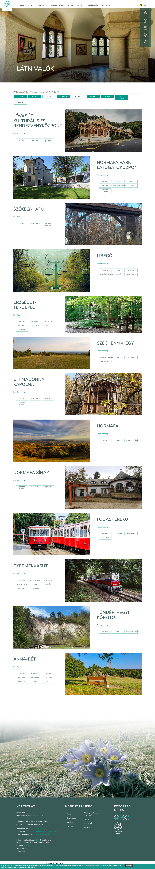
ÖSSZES (20, 103)
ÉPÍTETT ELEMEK (121, 97)
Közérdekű (88, 823)
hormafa (22, 678)
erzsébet (35, 322)
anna (35, 682)
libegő (118, 274)
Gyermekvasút (30, 566)
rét (48, 682)
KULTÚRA (93, 97)
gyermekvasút (22, 584)
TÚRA (49, 97)
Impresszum (88, 827)
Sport (118, 182)
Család (105, 182)
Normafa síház (31, 473)
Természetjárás (119, 186)
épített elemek (48, 141)
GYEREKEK (63, 97)
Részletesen (19, 133)
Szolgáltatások (57, 5)
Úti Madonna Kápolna (29, 382)
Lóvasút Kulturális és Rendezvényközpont (37, 121)
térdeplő (48, 322)
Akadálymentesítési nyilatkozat (91, 814)
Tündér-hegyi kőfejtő (113, 615)
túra (118, 357)
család (131, 357)
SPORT (34, 97)
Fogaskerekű (112, 519)
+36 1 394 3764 (42, 834)
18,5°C (145, 21)
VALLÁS (107, 97)
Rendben (129, 865)
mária (48, 326)
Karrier (86, 819)
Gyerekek (105, 186)
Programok (41, 5)
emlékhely (35, 326)
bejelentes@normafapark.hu (47, 831)
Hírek (70, 5)
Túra (131, 182)
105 (27, 848)
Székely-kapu (28, 209)
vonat (34, 584)
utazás (48, 584)
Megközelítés (92, 5)
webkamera (146, 13)
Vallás (22, 322)
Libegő (104, 256)
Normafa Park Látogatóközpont (118, 165)
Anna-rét (24, 659)
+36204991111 (42, 828)
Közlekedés (71, 818)
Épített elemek (105, 191)
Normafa (106, 5)
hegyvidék (35, 140)
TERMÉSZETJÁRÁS (78, 97)
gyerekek (118, 534)
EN (145, 5)
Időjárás (70, 822)
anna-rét (22, 682)
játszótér (48, 678)
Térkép (80, 5)
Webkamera (71, 826)
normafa (22, 326)
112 (26, 851)
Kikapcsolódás (26, 5)
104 (37, 840)
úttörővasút (35, 580)
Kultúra (131, 186)
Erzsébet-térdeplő (24, 304)
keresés (145, 42)
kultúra (22, 140)
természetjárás (106, 357)
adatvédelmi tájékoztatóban (93, 865)
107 (27, 845)
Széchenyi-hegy (115, 343)
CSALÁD (20, 97)
